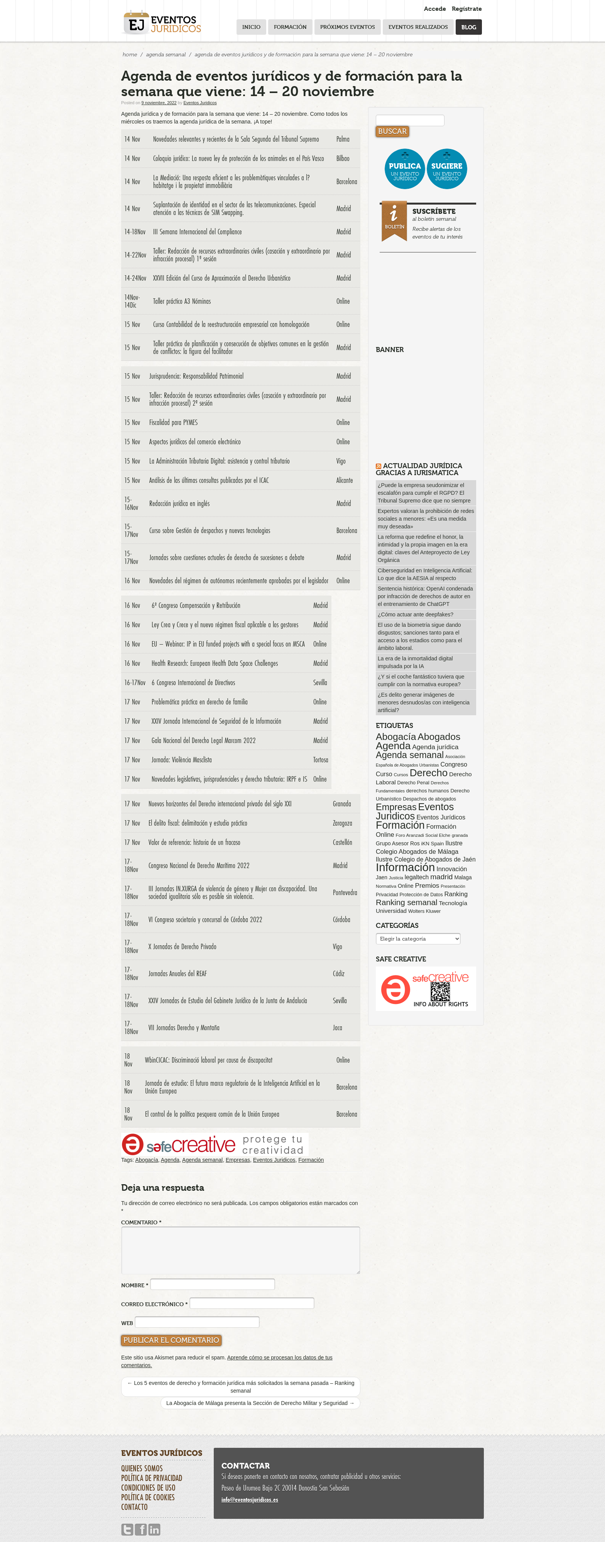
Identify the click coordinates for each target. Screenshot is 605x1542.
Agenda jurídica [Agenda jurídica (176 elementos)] (435, 747)
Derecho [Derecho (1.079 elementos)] (429, 773)
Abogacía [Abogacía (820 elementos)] (396, 736)
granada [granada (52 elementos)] (460, 835)
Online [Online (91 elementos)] (406, 886)
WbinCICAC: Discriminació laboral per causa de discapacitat (208, 1060)
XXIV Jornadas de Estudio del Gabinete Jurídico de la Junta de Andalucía (228, 1000)
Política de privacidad (151, 1478)
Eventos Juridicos (199, 102)
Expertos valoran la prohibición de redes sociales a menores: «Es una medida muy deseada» (426, 519)
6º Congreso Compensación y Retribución (196, 605)
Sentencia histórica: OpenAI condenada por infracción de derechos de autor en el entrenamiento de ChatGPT (425, 596)
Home (130, 54)
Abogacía (146, 1160)
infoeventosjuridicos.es (249, 1499)
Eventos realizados (418, 27)
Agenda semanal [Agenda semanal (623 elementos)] (410, 755)
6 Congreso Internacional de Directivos (193, 682)
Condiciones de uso (148, 1487)
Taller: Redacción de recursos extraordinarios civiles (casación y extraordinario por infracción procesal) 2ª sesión (237, 399)
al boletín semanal (429, 222)
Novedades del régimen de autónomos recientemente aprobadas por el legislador (238, 580)
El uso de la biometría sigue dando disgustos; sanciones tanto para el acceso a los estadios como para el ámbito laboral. (420, 636)
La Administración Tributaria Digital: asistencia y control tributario (219, 461)
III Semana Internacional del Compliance (197, 231)
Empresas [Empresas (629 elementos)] (396, 807)
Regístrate (467, 8)
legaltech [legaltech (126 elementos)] (417, 877)
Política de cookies (148, 1497)
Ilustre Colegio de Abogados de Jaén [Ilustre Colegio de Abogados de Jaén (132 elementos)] (426, 859)
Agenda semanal (202, 1160)
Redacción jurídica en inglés (179, 503)
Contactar (245, 1466)
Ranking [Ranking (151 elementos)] (456, 893)
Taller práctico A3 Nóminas (182, 301)
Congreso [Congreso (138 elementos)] (453, 764)
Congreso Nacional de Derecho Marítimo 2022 (199, 865)
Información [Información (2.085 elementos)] (405, 867)
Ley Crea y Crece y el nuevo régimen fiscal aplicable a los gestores (225, 624)
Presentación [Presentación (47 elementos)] (453, 886)
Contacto (134, 1507)
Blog (468, 27)
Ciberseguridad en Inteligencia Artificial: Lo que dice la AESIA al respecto (425, 574)
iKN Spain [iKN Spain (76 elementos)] (432, 843)
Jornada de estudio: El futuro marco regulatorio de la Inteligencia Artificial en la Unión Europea (232, 1087)
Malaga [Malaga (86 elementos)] (462, 877)
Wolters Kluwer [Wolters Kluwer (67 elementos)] (424, 911)
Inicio (251, 27)
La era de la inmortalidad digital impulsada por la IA (415, 662)
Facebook (141, 1529)
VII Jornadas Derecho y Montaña (184, 1027)
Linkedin (154, 1529)
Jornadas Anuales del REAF (178, 973)
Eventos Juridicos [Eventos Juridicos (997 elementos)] (415, 811)
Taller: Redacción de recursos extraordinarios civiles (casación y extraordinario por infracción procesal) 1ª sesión (241, 254)
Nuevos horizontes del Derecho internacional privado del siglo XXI (220, 803)
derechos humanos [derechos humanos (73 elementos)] (427, 791)
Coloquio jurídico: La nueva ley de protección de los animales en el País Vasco (238, 158)
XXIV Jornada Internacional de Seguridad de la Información (216, 721)
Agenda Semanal (166, 54)
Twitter (127, 1529)
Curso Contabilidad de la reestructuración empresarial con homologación (231, 324)
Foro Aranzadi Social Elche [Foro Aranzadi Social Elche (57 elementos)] (423, 835)
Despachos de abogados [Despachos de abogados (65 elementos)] (429, 799)
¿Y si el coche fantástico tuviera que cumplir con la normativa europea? (421, 680)
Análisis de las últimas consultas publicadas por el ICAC (209, 480)
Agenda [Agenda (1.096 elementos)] (393, 746)
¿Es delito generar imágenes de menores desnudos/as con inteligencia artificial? (424, 702)
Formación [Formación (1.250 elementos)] (400, 825)
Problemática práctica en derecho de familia (200, 702)
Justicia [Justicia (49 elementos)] (396, 877)
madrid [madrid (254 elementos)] (441, 877)
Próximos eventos (347, 27)
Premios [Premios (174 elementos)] (427, 885)
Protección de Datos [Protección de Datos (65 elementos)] (421, 894)
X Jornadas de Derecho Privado (182, 946)
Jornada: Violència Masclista (182, 759)
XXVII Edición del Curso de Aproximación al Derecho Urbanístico (222, 278)
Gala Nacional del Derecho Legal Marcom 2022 (204, 740)
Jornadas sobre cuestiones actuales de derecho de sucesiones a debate (226, 557)
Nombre (135, 1285)
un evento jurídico (405, 171)
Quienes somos (142, 1468)
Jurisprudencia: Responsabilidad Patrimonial (196, 376)
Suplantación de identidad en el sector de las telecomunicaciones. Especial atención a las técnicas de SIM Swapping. (234, 208)
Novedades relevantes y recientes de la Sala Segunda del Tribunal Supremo (236, 139)
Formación (290, 27)
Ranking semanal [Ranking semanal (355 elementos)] (407, 902)
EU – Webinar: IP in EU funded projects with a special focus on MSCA (228, 644)
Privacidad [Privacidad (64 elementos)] (387, 894)
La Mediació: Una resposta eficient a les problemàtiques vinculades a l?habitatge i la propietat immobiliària (231, 181)
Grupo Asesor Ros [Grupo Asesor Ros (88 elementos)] (398, 843)
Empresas (238, 1160)
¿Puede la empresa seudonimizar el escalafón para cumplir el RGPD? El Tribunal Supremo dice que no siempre (424, 493)
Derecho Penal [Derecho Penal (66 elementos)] (413, 782)
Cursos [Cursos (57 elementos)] (401, 774)
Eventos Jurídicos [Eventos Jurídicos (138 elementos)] (440, 817)
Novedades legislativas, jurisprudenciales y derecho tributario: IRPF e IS (229, 779)
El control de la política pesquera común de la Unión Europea (212, 1114)
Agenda (170, 1160)
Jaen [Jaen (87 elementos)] (381, 877)
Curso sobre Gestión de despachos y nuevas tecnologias (209, 530)
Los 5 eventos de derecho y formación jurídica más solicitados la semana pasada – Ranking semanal (240, 1387)
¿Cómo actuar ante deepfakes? (415, 614)
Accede (435, 8)
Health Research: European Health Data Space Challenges (215, 663)
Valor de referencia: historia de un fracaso (194, 842)
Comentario (141, 1222)
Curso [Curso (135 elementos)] (384, 774)
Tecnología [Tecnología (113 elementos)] (453, 903)
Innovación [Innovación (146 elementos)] (451, 868)
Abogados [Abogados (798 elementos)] (438, 736)
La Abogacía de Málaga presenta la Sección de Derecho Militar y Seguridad (260, 1403)
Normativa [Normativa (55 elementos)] (386, 886)
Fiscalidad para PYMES (173, 422)
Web (127, 1323)
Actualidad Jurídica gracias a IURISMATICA (419, 469)
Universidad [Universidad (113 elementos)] (391, 910)
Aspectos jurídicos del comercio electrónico (195, 441)
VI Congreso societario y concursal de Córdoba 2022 (205, 919)
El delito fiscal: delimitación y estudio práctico (198, 823)
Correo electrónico (154, 1304)
